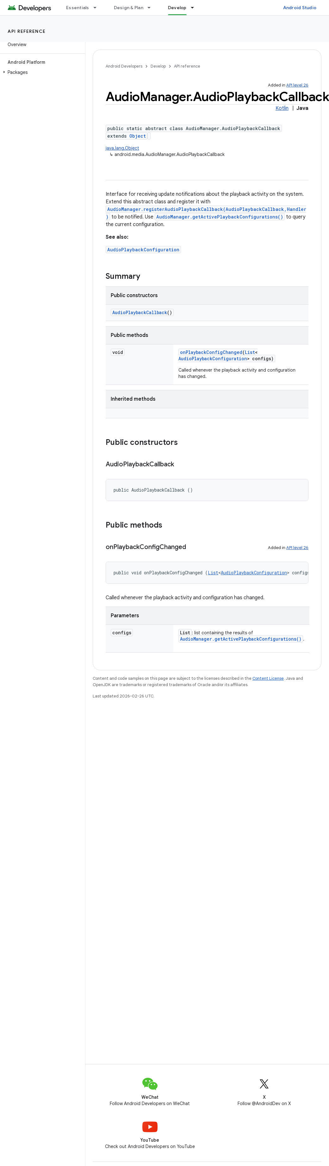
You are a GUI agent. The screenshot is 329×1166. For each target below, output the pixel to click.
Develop (158, 66)
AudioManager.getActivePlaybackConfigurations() (219, 217)
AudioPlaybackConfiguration (143, 250)
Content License (268, 678)
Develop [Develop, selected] (177, 7)
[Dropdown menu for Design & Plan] (151, 7)
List (250, 352)
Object (137, 136)
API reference (27, 31)
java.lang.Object (122, 148)
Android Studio (300, 7)
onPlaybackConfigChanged (211, 352)
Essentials (77, 7)
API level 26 (297, 85)
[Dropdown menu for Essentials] (97, 7)
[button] (41, 72)
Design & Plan (128, 7)
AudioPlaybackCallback (139, 312)
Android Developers (124, 66)
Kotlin (282, 108)
